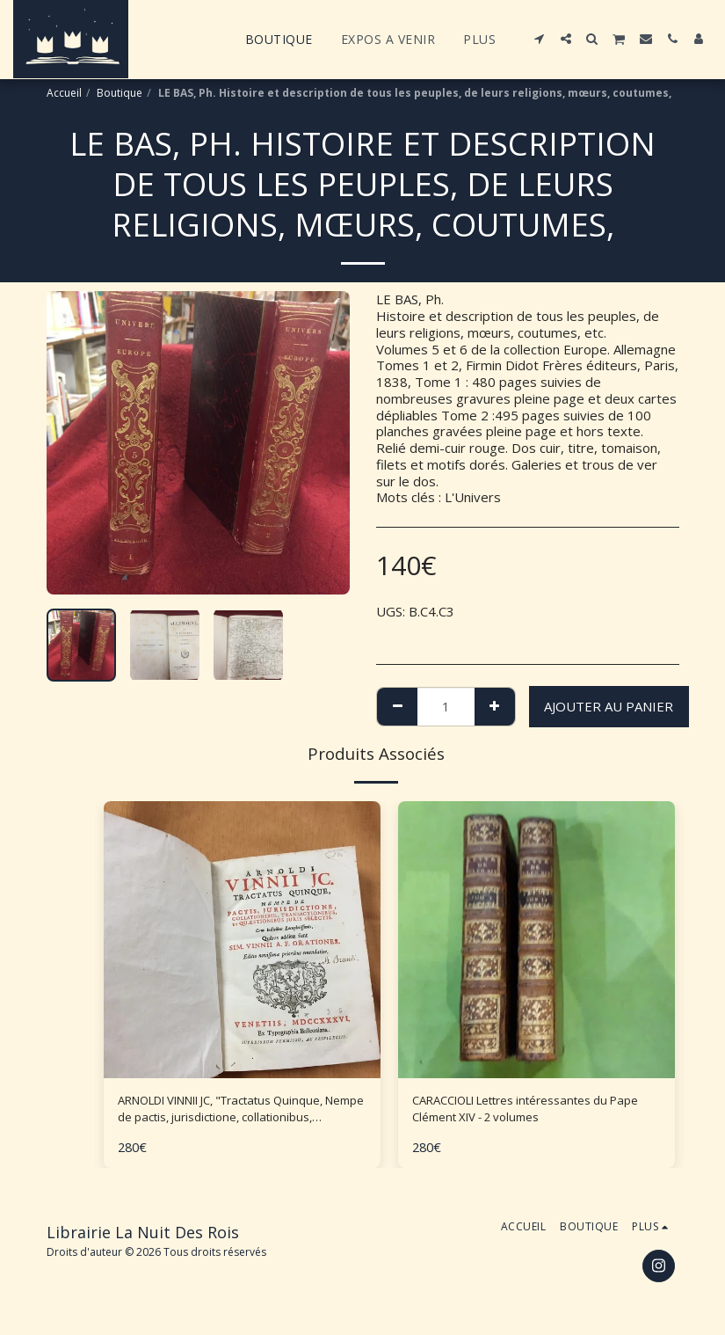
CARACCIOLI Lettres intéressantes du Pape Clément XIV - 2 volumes (527, 1112)
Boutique (119, 92)
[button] (539, 39)
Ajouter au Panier (608, 706)
